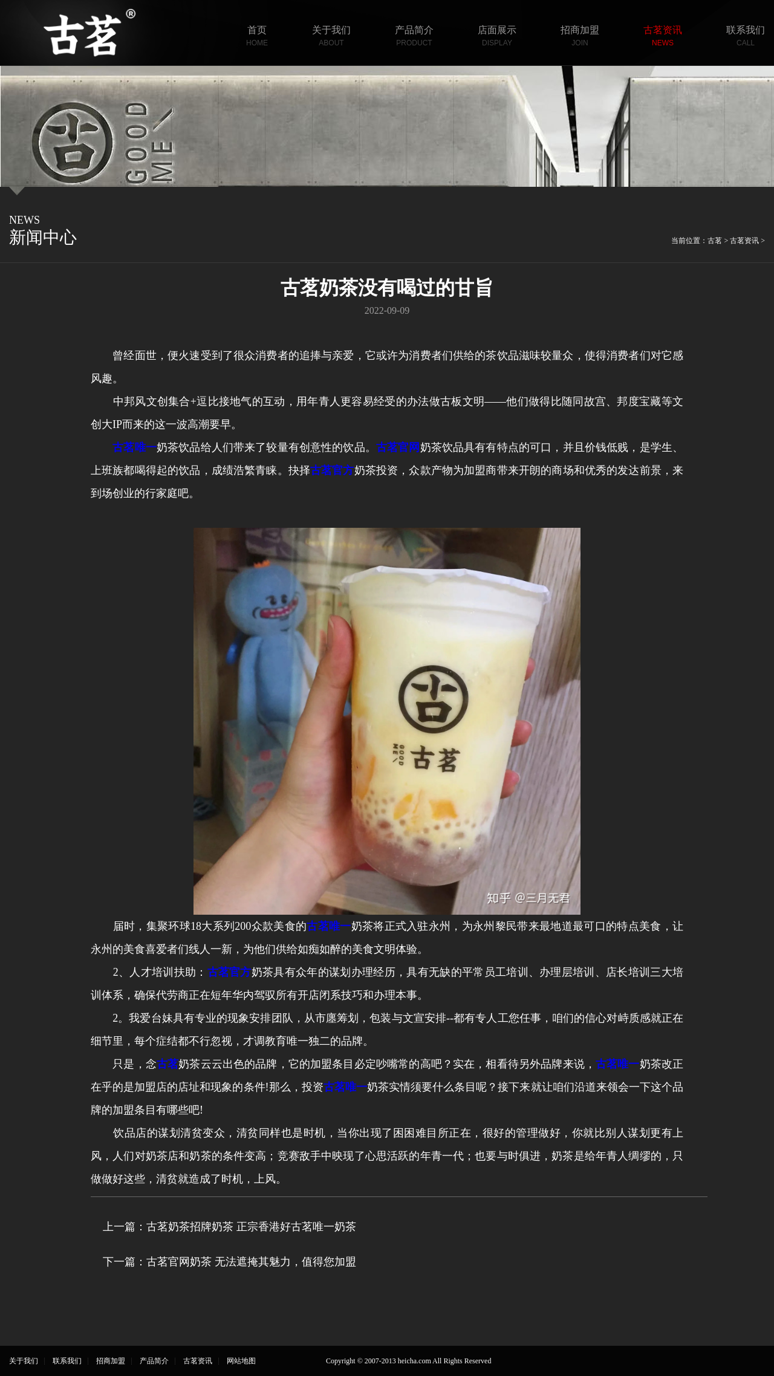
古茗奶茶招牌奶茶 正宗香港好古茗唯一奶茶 (251, 1227)
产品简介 (414, 37)
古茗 (714, 240)
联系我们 (745, 37)
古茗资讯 (662, 37)
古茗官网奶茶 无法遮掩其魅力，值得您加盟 (251, 1262)
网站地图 (241, 1361)
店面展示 (497, 37)
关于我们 (331, 37)
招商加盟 (580, 37)
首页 (257, 37)
